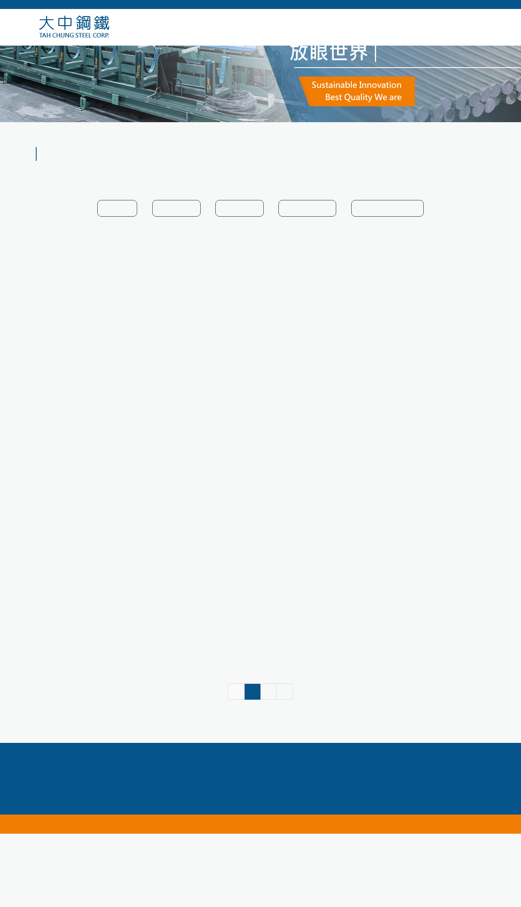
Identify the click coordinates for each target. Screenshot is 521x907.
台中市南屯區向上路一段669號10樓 (257, 850)
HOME (444, 173)
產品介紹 (473, 173)
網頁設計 (327, 897)
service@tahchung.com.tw (330, 838)
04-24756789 (167, 838)
